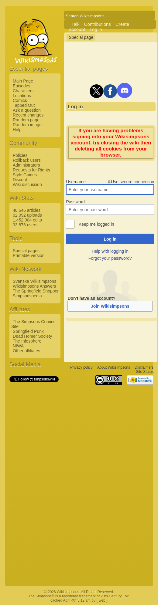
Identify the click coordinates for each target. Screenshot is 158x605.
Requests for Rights (31, 169)
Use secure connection (132, 181)
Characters (23, 90)
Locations (22, 95)
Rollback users (27, 160)
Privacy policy (81, 368)
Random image (27, 124)
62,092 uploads (27, 215)
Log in (96, 29)
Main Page (23, 81)
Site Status (144, 372)
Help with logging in (110, 251)
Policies (20, 155)
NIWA (18, 345)
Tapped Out (24, 105)
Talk (75, 24)
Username (76, 181)
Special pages (26, 250)
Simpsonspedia (27, 295)
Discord (20, 179)
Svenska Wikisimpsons (34, 281)
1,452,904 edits (27, 220)
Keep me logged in (96, 224)
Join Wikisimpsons (110, 306)
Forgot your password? (110, 258)
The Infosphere (27, 341)
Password (75, 201)
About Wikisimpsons (113, 368)
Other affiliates (26, 350)
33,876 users (25, 224)
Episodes (21, 85)
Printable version (28, 255)
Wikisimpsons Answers (34, 286)
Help (17, 129)
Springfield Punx (28, 331)
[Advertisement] (33, 474)
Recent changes (28, 115)
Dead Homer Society (32, 336)
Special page (81, 37)
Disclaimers (144, 368)
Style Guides (25, 174)
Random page (26, 119)
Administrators (26, 165)
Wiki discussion (27, 184)
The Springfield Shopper (36, 291)
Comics (20, 100)
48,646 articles (26, 210)
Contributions (97, 24)
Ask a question (27, 110)
